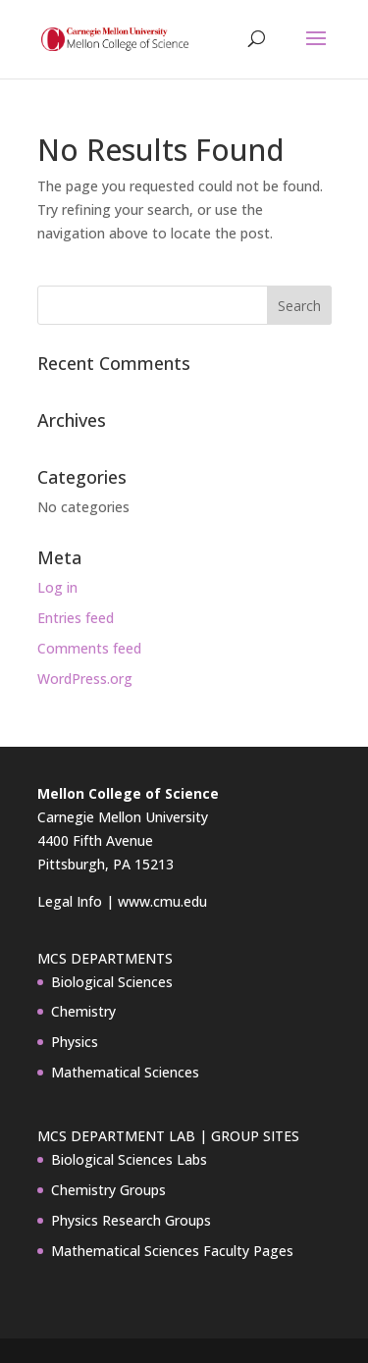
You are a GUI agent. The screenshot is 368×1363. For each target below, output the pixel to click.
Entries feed (75, 617)
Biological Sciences (112, 981)
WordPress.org (84, 678)
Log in (57, 587)
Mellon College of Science (128, 793)
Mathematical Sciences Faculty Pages (172, 1250)
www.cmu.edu (162, 901)
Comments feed (89, 648)
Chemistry (83, 1011)
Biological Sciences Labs (129, 1159)
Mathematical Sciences (125, 1072)
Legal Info (69, 901)
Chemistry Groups (108, 1189)
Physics (74, 1041)
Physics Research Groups (131, 1220)
